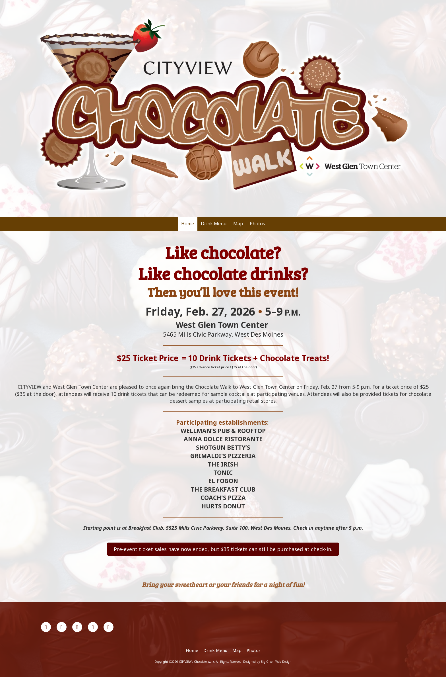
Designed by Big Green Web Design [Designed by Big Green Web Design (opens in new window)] (267, 662)
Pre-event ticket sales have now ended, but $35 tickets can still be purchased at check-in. (223, 549)
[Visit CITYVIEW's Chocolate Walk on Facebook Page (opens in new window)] (46, 627)
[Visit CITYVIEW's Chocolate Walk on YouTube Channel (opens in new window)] (93, 627)
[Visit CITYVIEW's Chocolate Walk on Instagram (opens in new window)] (108, 627)
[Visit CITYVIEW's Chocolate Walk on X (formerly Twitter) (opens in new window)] (62, 627)
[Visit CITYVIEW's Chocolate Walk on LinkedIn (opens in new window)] (77, 627)
